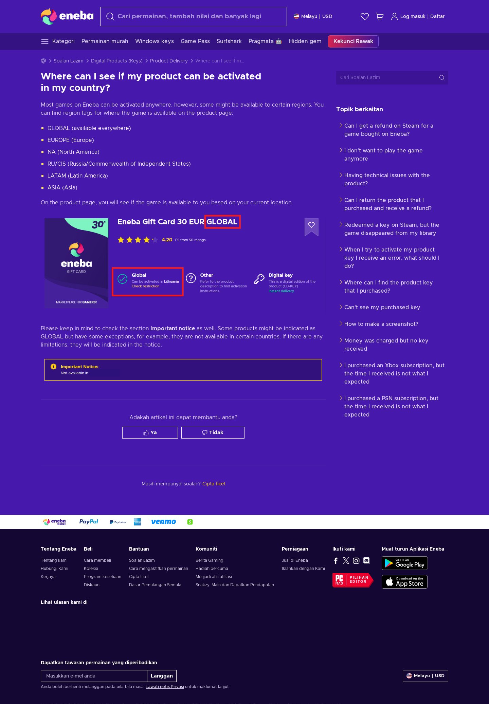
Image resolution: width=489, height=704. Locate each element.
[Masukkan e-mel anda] (94, 676)
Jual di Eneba (295, 560)
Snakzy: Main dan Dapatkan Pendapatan (235, 585)
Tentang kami (54, 560)
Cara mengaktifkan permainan (158, 569)
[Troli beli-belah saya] (379, 16)
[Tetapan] (313, 16)
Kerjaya (48, 577)
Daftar (437, 16)
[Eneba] (67, 16)
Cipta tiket (139, 577)
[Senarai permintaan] (364, 16)
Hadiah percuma (212, 569)
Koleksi (91, 569)
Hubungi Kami (54, 569)
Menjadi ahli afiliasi (214, 577)
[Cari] (193, 16)
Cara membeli (97, 560)
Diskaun (91, 585)
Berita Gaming (209, 560)
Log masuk (408, 16)
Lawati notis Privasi (165, 687)
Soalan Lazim (69, 61)
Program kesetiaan (102, 577)
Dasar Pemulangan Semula (155, 585)
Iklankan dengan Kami (303, 569)
